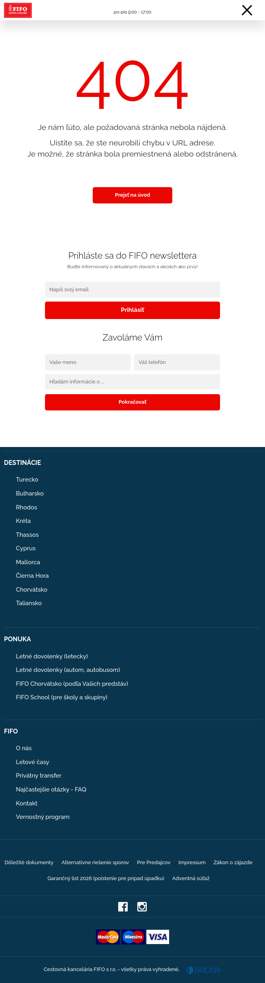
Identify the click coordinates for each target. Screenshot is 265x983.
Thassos (27, 534)
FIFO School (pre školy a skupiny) (61, 697)
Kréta (23, 520)
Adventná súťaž (191, 878)
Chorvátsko (31, 589)
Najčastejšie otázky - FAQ (51, 789)
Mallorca (28, 562)
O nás (24, 748)
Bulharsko (30, 493)
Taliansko (29, 603)
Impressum (191, 862)
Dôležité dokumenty (28, 862)
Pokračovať (132, 402)
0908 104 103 (132, 5)
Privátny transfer (38, 775)
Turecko (27, 479)
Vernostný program (43, 816)
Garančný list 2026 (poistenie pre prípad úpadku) (105, 878)
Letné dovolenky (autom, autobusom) (68, 669)
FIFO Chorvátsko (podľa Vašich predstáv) (72, 683)
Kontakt (26, 803)
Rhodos (26, 507)
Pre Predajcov (153, 862)
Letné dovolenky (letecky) (52, 656)
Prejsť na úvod (132, 195)
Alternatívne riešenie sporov (95, 862)
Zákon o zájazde (233, 862)
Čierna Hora (32, 575)
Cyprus (26, 548)
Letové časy (32, 762)
